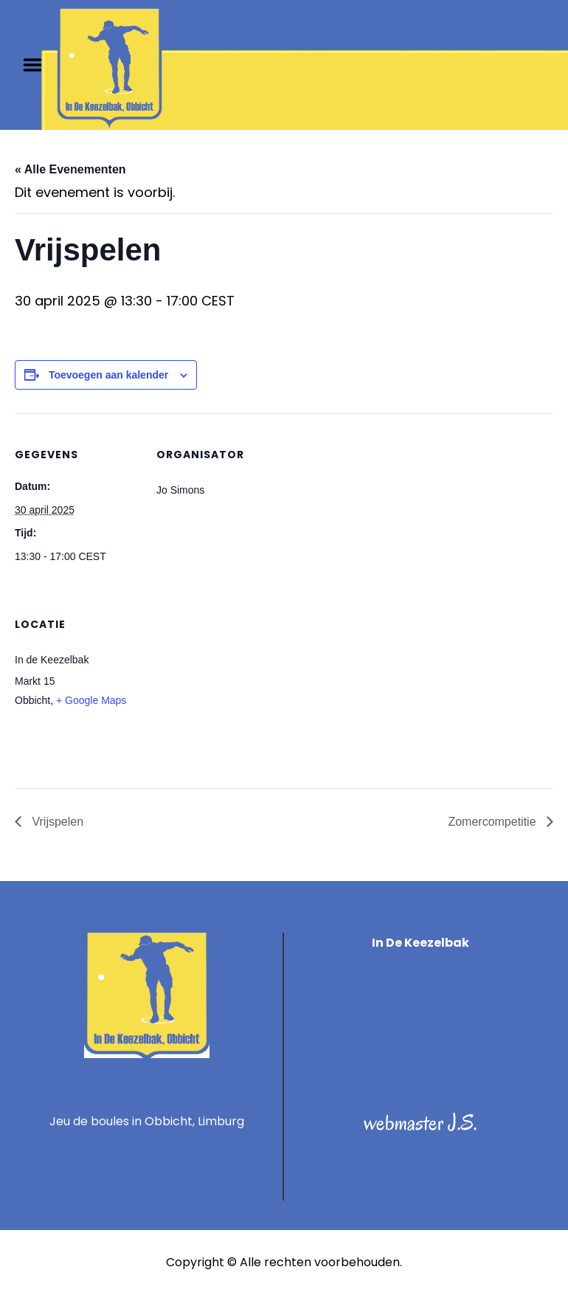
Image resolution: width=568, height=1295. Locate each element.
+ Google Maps (91, 700)
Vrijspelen (56, 821)
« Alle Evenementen (70, 169)
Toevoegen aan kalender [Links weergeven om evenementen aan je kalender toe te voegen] (108, 375)
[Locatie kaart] (234, 684)
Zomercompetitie (493, 821)
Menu (37, 65)
